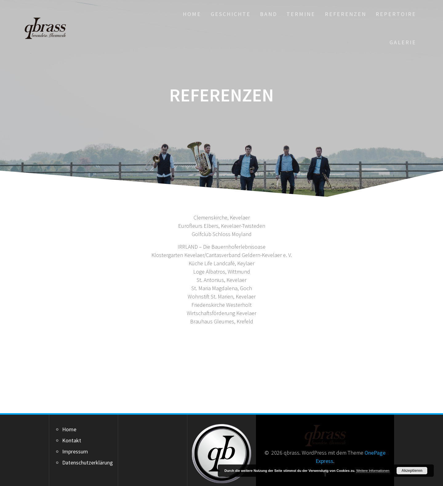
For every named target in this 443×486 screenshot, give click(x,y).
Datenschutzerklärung (87, 462)
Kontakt (71, 440)
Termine (300, 14)
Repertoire (396, 14)
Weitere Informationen (372, 470)
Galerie (402, 42)
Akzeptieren (411, 470)
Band (268, 14)
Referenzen (345, 14)
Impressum (75, 451)
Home (192, 14)
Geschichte (231, 14)
